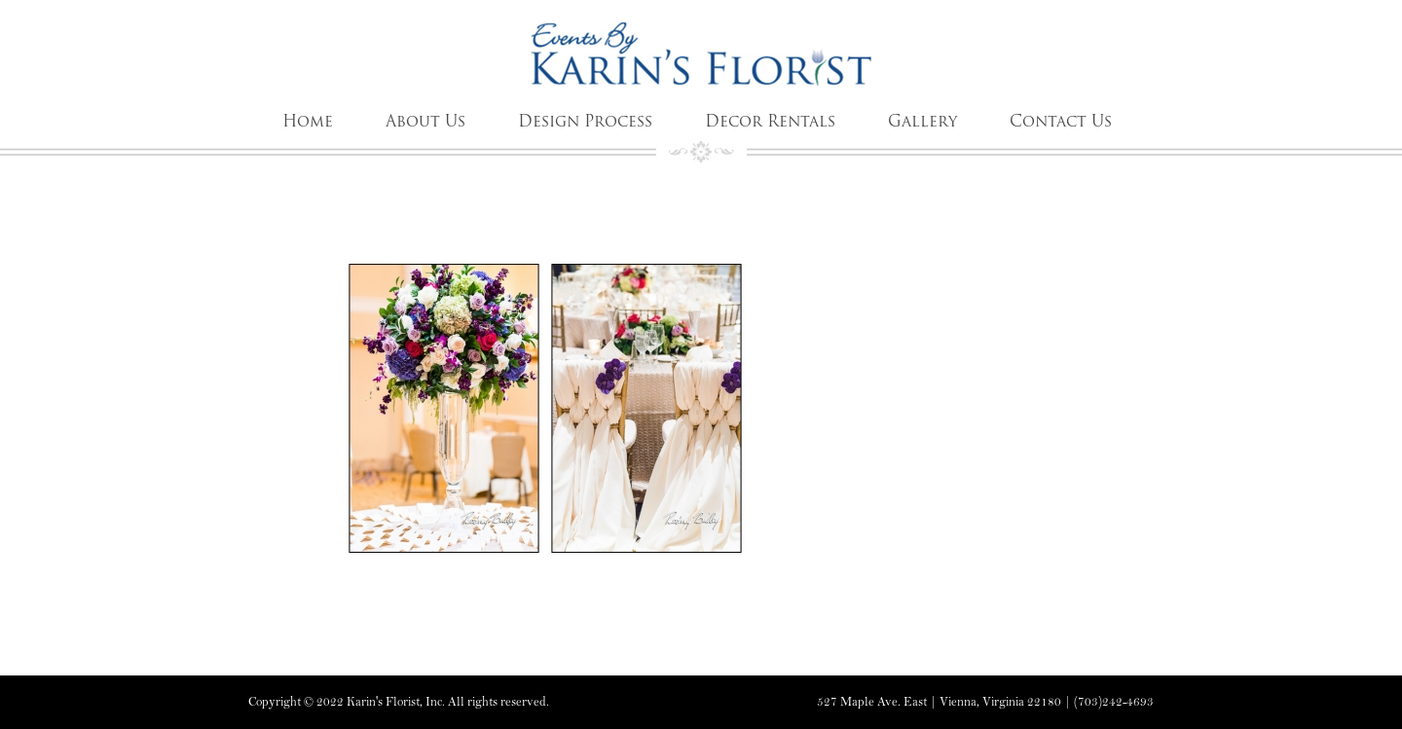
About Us (425, 120)
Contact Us (1061, 120)
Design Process (585, 120)
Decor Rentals (770, 120)
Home (307, 120)
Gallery (922, 120)
